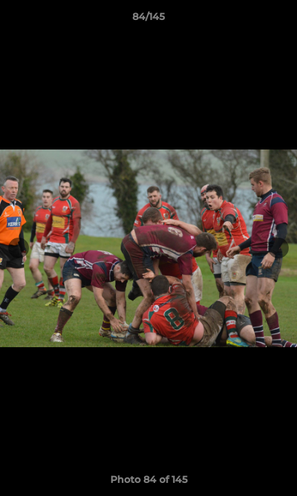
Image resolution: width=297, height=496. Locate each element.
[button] (280, 20)
